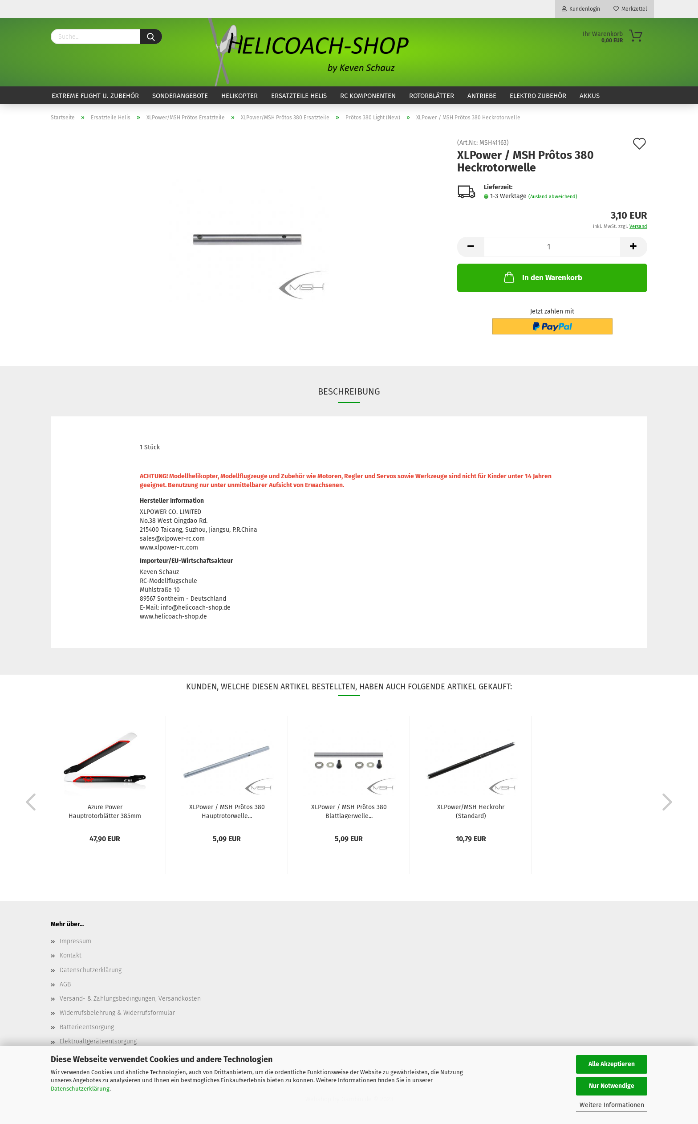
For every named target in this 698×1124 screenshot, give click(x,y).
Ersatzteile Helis (299, 96)
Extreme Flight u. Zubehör (95, 96)
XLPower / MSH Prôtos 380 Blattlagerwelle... (349, 811)
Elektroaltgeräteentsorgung (98, 1041)
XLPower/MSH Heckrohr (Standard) (470, 811)
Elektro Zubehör (538, 96)
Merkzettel (630, 9)
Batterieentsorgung (87, 1027)
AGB (65, 984)
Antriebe (481, 96)
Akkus (590, 96)
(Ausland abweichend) (552, 197)
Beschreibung (349, 391)
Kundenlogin (581, 9)
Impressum (75, 941)
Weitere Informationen (612, 1105)
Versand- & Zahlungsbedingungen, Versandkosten (130, 998)
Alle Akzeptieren (611, 1064)
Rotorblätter (431, 96)
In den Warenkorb (542, 277)
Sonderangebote (180, 96)
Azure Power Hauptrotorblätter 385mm (105, 811)
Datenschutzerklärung (80, 1088)
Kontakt (70, 955)
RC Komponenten (368, 96)
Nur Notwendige (611, 1086)
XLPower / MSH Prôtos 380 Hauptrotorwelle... (227, 811)
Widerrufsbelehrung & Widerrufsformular (117, 1013)
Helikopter (239, 96)
